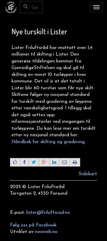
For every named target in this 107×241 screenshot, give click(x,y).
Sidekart (88, 173)
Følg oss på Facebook (33, 225)
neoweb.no (46, 231)
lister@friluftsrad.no (48, 212)
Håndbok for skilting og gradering (48, 141)
